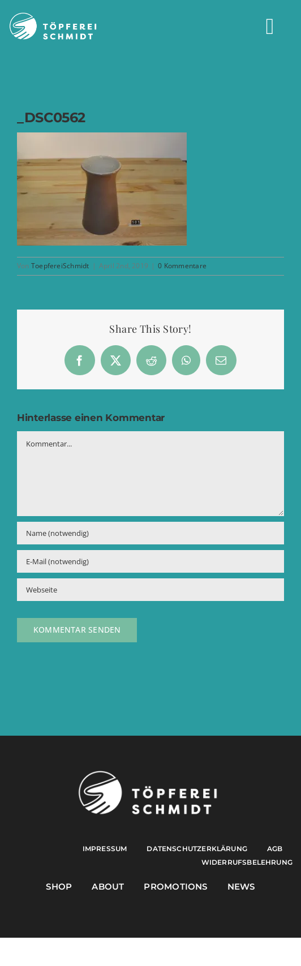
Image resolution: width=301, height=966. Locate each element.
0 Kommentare (182, 266)
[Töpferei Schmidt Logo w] (147, 773)
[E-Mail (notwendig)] (150, 561)
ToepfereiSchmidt (60, 266)
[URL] (150, 589)
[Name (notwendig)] (150, 533)
